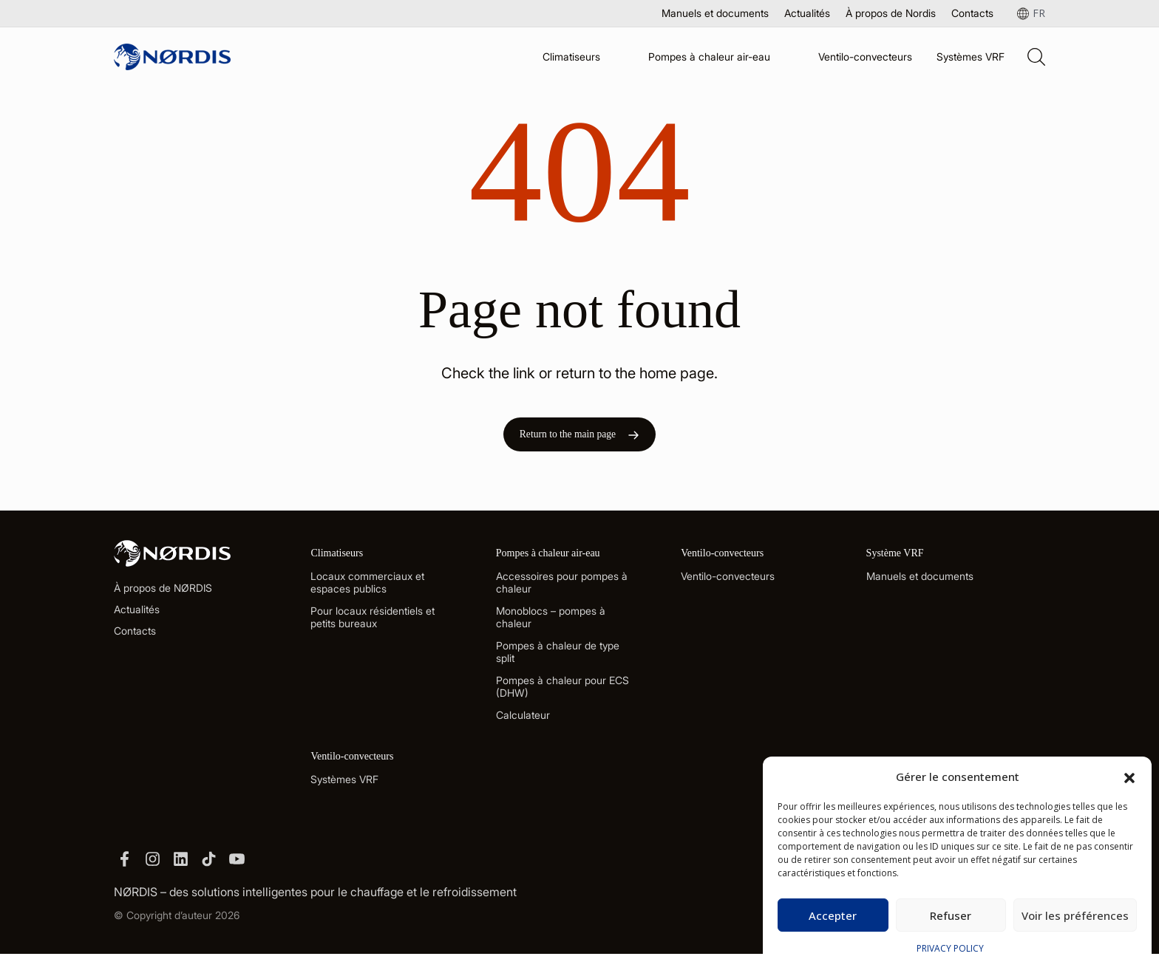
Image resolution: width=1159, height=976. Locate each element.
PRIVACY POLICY (950, 948)
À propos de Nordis (891, 13)
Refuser (950, 915)
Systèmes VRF (971, 56)
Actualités (807, 13)
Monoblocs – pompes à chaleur (550, 628)
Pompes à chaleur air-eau (709, 56)
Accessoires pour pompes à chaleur (562, 593)
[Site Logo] (172, 57)
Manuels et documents (715, 13)
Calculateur (523, 726)
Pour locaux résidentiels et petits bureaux (372, 628)
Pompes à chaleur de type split (557, 662)
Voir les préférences (1075, 915)
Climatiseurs (571, 56)
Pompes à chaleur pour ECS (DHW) (562, 697)
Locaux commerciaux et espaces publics (367, 593)
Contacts (972, 13)
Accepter (833, 915)
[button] (1129, 776)
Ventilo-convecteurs (865, 56)
